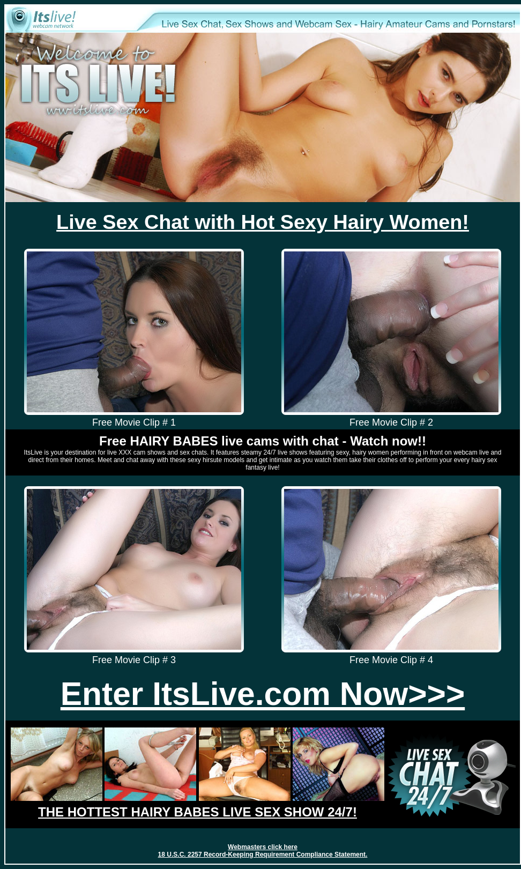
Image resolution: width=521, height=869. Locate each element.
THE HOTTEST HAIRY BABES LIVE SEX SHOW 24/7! (197, 812)
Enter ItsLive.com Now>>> (263, 693)
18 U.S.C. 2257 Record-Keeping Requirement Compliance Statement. (263, 854)
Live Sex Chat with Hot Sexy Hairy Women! (262, 222)
